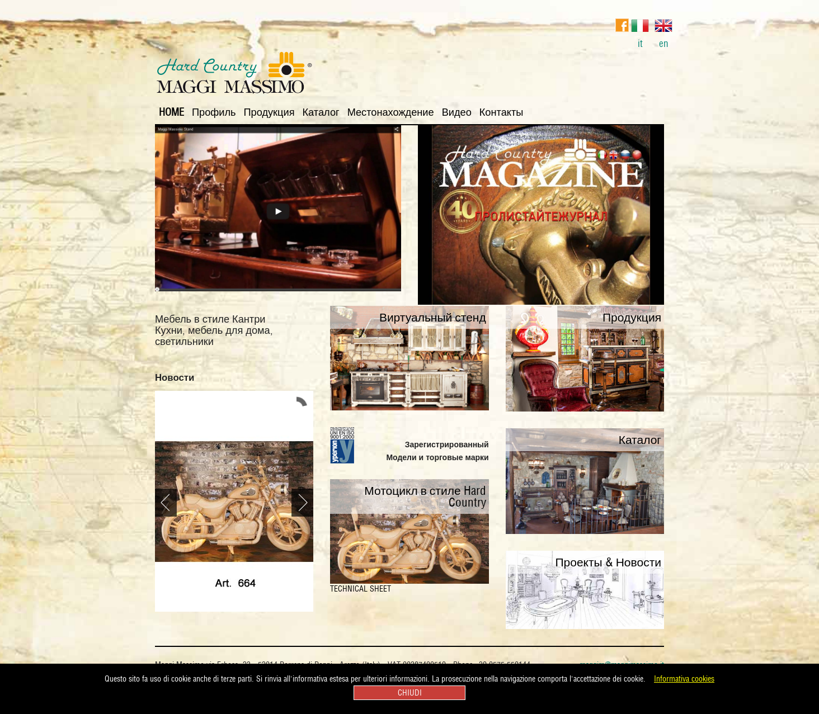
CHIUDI (410, 693)
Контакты (501, 112)
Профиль (214, 112)
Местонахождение (390, 112)
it (640, 32)
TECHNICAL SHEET (360, 589)
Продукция (269, 112)
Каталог (321, 112)
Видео (457, 112)
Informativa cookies (684, 679)
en (663, 32)
